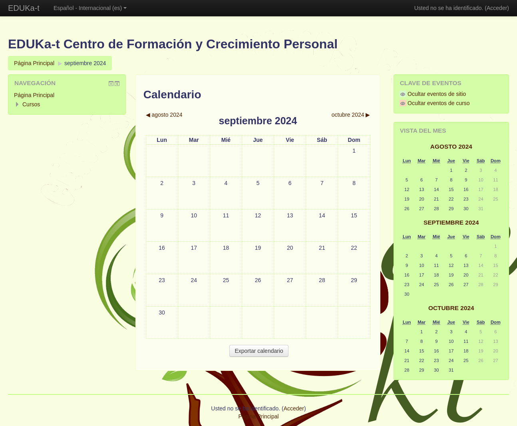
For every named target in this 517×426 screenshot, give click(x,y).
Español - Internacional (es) (90, 8)
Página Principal (34, 63)
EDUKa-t (24, 8)
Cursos (31, 104)
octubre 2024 (451, 308)
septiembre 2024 (85, 63)
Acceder (497, 8)
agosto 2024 (451, 146)
